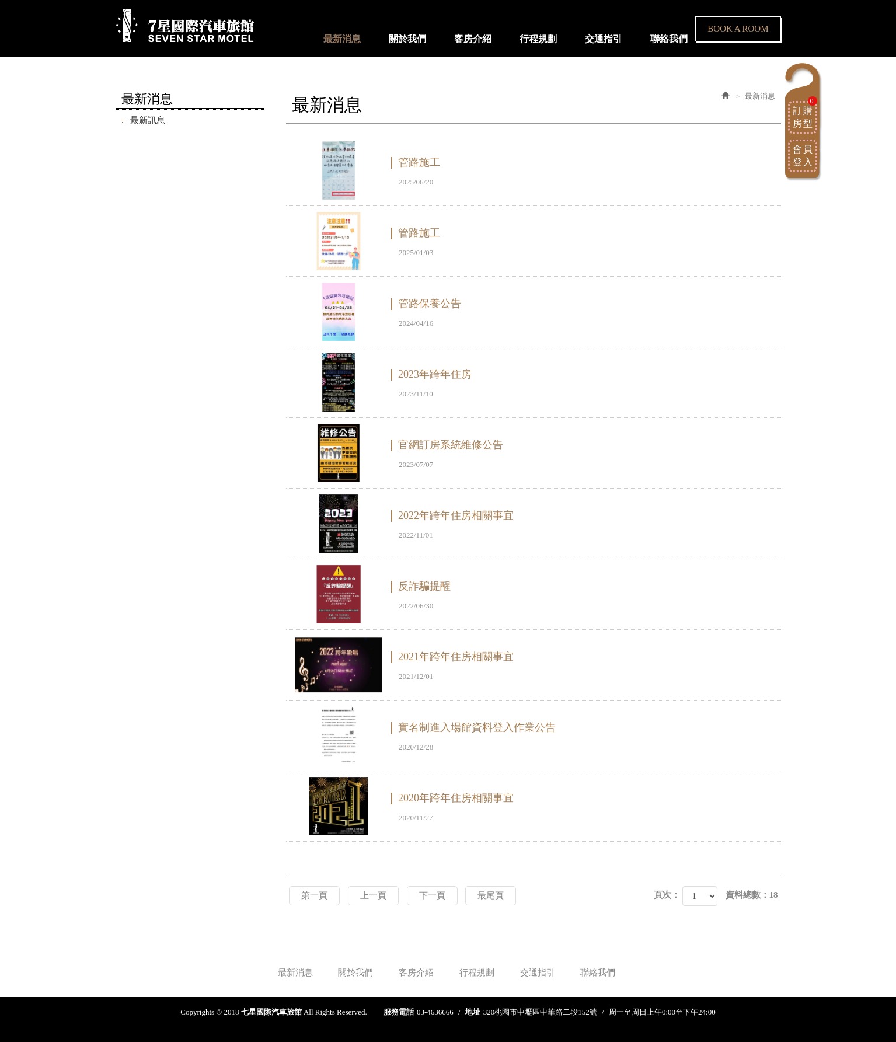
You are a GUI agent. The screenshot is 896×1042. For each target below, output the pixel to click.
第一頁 (314, 895)
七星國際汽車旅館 (185, 26)
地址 (472, 1012)
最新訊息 (147, 120)
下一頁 (432, 895)
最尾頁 (490, 895)
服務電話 (398, 1012)
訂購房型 (805, 114)
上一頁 (373, 895)
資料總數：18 (752, 895)
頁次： (667, 895)
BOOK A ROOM (737, 28)
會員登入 (803, 155)
